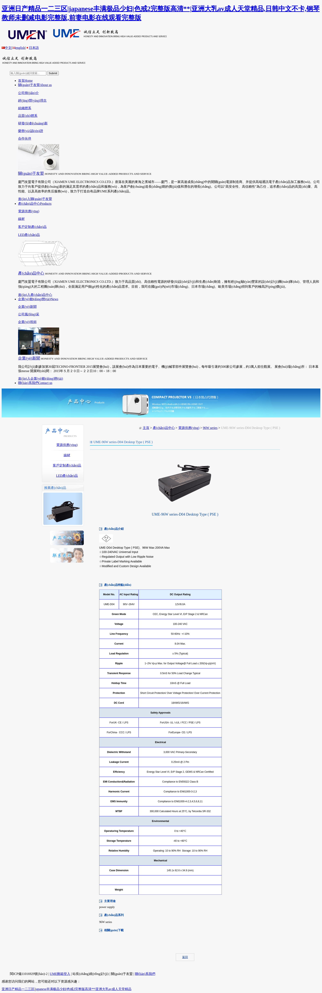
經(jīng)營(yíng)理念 (32, 100)
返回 (185, 957)
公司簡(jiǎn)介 (28, 93)
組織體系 (24, 108)
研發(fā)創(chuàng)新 (33, 123)
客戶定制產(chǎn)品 (32, 227)
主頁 (146, 428)
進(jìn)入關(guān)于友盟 (35, 199)
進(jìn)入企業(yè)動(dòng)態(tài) (40, 378)
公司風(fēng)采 (28, 314)
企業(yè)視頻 (27, 322)
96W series (210, 428)
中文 (7, 47)
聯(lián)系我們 (35, 383)
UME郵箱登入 (60, 974)
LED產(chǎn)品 (29, 235)
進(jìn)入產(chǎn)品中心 (35, 295)
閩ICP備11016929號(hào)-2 (28, 974)
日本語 (32, 47)
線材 (21, 219)
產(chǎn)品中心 (35, 203)
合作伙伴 (24, 138)
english (18, 47)
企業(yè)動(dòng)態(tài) (38, 299)
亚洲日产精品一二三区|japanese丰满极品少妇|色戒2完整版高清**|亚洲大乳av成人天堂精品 (66, 989)
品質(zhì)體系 (27, 115)
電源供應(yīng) (28, 211)
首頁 (25, 80)
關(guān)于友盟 (35, 85)
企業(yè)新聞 (27, 306)
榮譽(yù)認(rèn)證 (30, 131)
